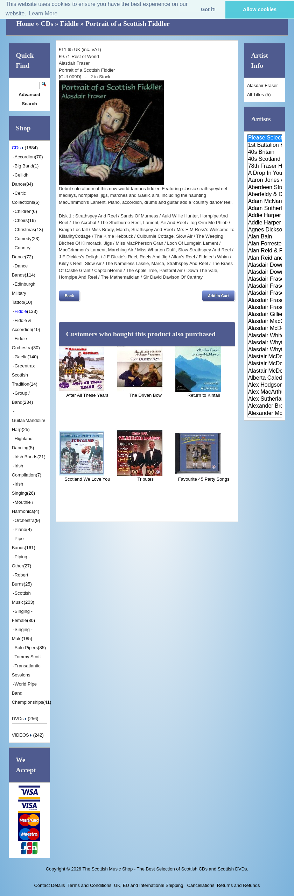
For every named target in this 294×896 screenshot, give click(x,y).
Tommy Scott (28, 656)
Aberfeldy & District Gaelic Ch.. (264, 194)
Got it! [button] (208, 9)
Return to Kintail (204, 395)
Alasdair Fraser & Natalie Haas (264, 300)
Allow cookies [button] (259, 9)
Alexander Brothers (264, 406)
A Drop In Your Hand (264, 173)
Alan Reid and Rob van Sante (264, 258)
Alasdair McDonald (264, 328)
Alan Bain (264, 237)
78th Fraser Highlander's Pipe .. (264, 166)
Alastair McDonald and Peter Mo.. (264, 363)
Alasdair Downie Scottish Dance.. (264, 272)
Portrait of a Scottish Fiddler (127, 23)
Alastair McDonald (264, 356)
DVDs (20, 718)
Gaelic (21, 356)
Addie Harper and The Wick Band (264, 215)
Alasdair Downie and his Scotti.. (264, 265)
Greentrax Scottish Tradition (23, 375)
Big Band (24, 166)
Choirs (21, 220)
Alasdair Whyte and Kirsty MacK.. (264, 349)
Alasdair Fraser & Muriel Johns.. (264, 293)
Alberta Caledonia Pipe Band (264, 378)
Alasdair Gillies (264, 314)
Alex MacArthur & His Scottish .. (264, 392)
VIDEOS (22, 735)
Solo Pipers (26, 647)
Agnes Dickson (264, 230)
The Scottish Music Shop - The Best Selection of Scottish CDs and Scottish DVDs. (165, 869)
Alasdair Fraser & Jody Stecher (264, 286)
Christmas (25, 229)
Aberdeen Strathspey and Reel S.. (264, 187)
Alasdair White (264, 335)
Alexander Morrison (264, 413)
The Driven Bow (146, 395)
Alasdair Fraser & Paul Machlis (264, 307)
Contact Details (49, 885)
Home (25, 23)
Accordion (25, 156)
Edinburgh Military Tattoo (23, 293)
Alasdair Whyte (264, 342)
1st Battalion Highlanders (264, 145)
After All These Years (87, 395)
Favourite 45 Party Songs (204, 479)
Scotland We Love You (87, 479)
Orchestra (25, 520)
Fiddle (69, 23)
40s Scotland (264, 159)
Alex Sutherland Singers (264, 399)
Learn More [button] (43, 13)
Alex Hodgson (264, 385)
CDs (47, 23)
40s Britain (264, 152)
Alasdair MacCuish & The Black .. (264, 321)
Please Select (264, 138)
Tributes (146, 479)
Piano (20, 529)
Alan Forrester (264, 244)
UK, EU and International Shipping (148, 885)
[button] (69, 295)
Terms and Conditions (90, 885)
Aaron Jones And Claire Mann (264, 180)
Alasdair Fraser (264, 279)
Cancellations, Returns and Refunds (223, 885)
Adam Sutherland (264, 208)
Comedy (23, 238)
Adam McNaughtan (264, 201)
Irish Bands (26, 456)
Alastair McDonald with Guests (264, 371)
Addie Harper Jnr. (264, 223)
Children (23, 211)
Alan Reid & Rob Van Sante (264, 251)
